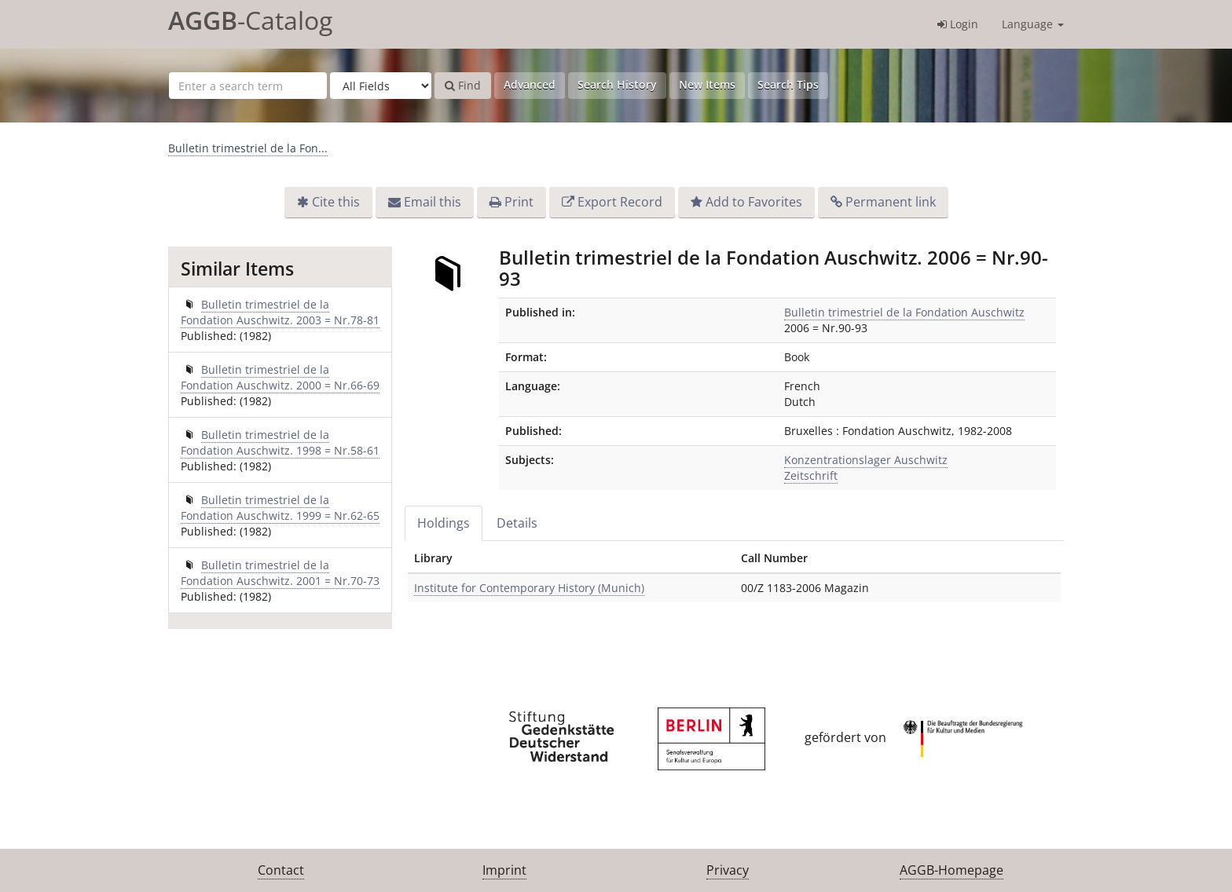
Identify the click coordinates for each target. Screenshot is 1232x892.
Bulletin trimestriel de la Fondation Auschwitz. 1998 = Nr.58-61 (280, 442)
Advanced (530, 84)
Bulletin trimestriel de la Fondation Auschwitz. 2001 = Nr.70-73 (280, 573)
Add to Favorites (754, 201)
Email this (432, 201)
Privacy (727, 870)
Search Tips (788, 84)
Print (519, 201)
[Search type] (380, 85)
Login (957, 23)
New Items (707, 84)
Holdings (443, 523)
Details (517, 523)
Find (463, 85)
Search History (617, 84)
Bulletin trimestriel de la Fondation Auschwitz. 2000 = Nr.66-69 (280, 377)
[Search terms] (248, 85)
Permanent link (890, 201)
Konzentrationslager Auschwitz (866, 459)
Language (1033, 23)
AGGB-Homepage (951, 870)
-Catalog (250, 20)
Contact (281, 870)
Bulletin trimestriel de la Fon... (248, 148)
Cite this (336, 201)
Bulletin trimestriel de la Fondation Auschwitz (904, 312)
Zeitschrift (811, 475)
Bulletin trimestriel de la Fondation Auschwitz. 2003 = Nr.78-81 (280, 312)
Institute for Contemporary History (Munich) (529, 587)
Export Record (620, 201)
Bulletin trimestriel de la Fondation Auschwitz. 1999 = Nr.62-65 (280, 507)
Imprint (504, 870)
